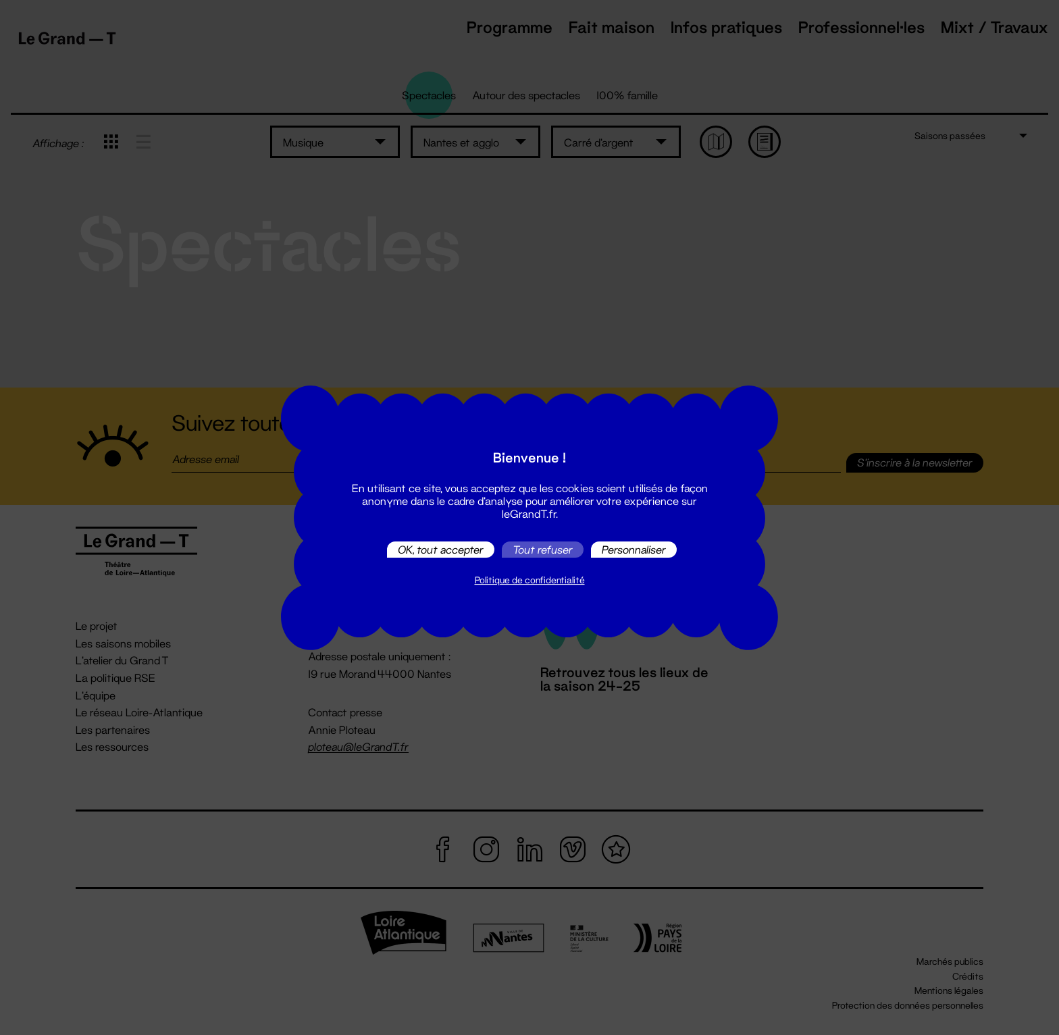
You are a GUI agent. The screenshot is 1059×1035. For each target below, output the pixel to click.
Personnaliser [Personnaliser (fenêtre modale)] (634, 549)
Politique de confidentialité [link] (530, 580)
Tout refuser (543, 549)
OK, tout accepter (441, 549)
